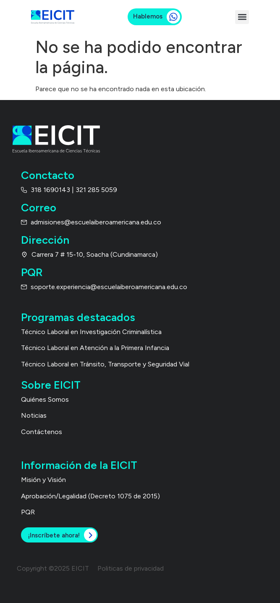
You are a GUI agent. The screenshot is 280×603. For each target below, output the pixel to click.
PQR (28, 512)
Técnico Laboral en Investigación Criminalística (91, 332)
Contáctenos (41, 432)
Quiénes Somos (45, 399)
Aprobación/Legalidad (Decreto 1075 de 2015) (90, 496)
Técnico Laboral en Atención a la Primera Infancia (95, 348)
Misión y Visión (43, 480)
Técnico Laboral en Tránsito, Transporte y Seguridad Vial (105, 364)
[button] (242, 17)
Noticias (34, 415)
